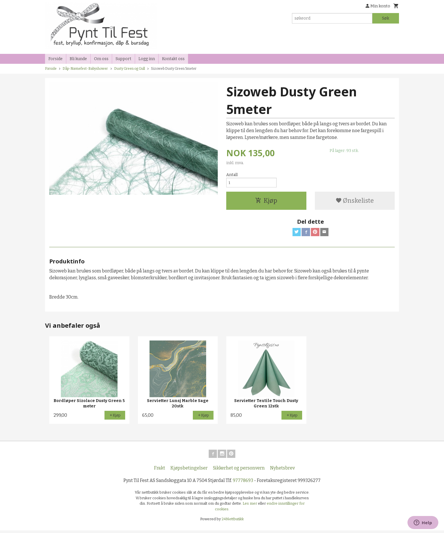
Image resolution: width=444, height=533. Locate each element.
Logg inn (146, 58)
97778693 (243, 483)
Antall (232, 174)
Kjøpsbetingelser (189, 470)
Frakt (159, 470)
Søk (385, 18)
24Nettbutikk (233, 521)
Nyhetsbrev (282, 470)
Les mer (250, 506)
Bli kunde (78, 58)
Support (123, 58)
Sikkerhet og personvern (239, 470)
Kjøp (266, 202)
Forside (55, 58)
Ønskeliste (355, 202)
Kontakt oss (173, 58)
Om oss (101, 58)
